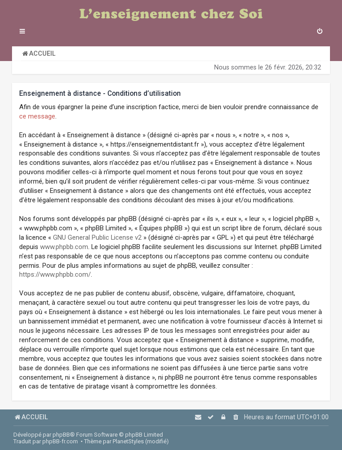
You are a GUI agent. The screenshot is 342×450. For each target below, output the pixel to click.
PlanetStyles (128, 441)
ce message (37, 116)
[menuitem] (320, 32)
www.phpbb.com (64, 247)
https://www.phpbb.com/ (55, 274)
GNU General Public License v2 (97, 237)
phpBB (61, 434)
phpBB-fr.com (60, 441)
